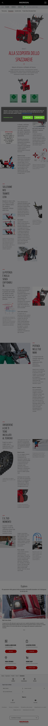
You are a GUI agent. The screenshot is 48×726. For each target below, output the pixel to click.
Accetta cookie (39, 117)
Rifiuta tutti (27, 117)
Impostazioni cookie (8, 117)
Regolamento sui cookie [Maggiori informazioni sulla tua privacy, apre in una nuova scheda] (27, 113)
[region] (24, 114)
